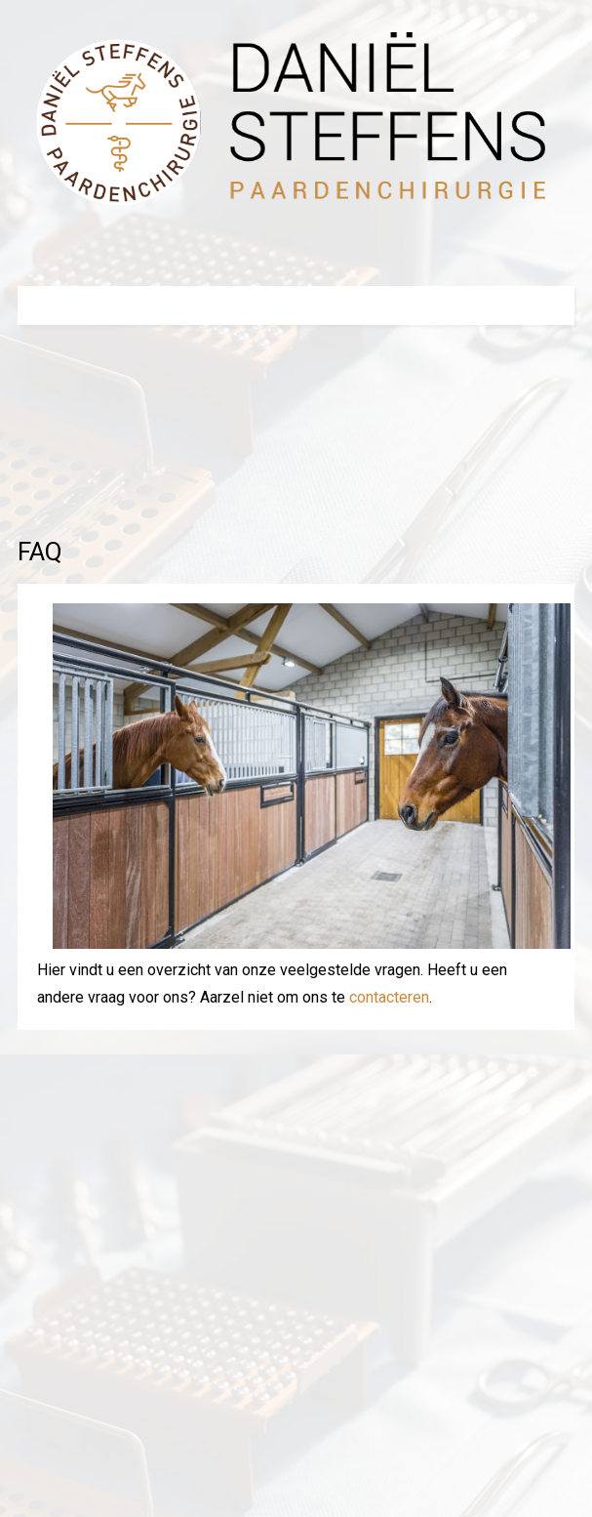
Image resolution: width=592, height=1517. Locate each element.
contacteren (389, 997)
